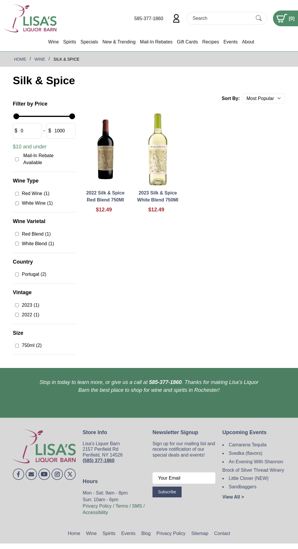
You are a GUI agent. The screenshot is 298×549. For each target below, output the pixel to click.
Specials (89, 41)
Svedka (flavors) (245, 453)
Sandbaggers (242, 486)
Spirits (69, 41)
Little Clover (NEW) (249, 478)
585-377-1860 (148, 18)
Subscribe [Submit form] (167, 492)
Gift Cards (187, 41)
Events (231, 41)
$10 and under (30, 147)
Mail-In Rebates (156, 41)
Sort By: (231, 98)
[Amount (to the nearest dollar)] (29, 130)
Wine (53, 41)
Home (74, 533)
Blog (146, 533)
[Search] (222, 18)
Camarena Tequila (248, 444)
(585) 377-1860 (98, 460)
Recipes (210, 41)
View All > (233, 496)
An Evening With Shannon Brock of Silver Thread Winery (253, 466)
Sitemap (199, 533)
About (248, 41)
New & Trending (119, 41)
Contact (222, 533)
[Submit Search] (259, 18)
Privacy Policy (171, 533)
